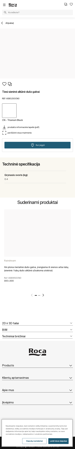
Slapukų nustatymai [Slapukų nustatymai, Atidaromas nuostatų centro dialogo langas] (34, 441)
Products (37, 365)
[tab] (37, 323)
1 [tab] (36, 295)
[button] (5, 13)
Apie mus (37, 390)
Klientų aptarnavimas (37, 378)
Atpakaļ (10, 23)
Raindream (10, 260)
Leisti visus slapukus (58, 441)
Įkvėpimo (37, 402)
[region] (37, 433)
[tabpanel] (37, 249)
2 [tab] (39, 295)
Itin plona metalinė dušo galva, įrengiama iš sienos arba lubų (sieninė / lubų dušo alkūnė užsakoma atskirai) (36, 269)
